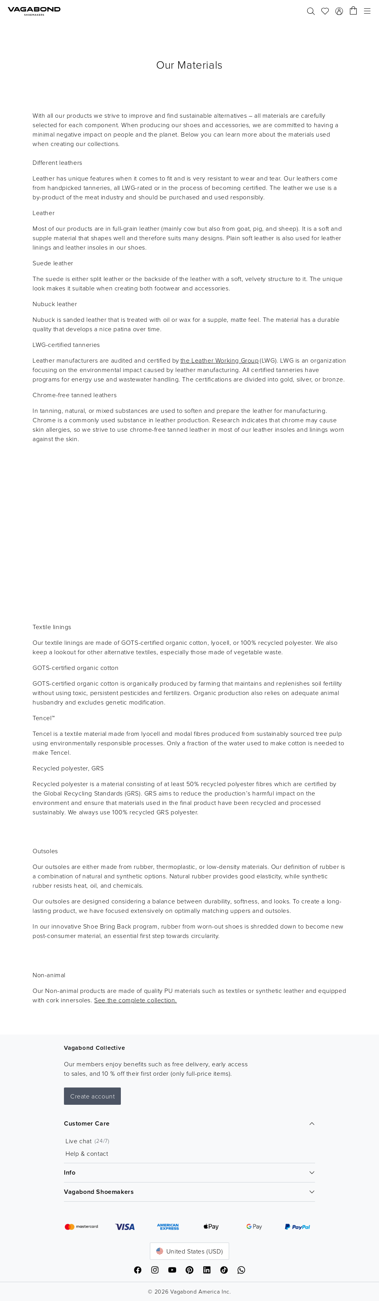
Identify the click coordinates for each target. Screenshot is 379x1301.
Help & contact (87, 1153)
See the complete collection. (135, 1000)
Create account (92, 1096)
